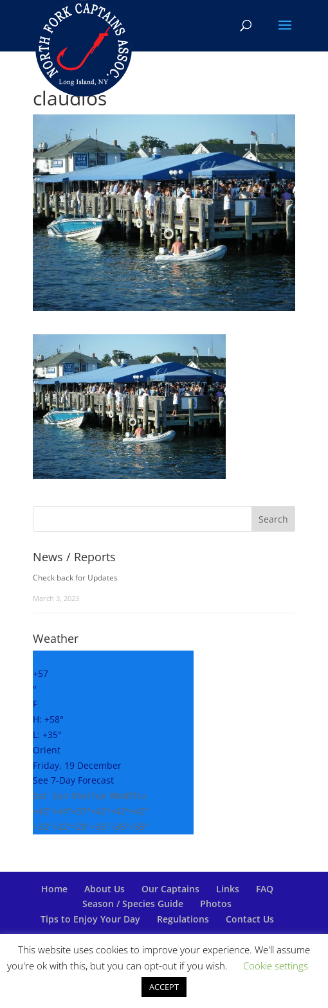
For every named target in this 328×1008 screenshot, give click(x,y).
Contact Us (250, 919)
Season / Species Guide (132, 903)
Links (227, 889)
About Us (104, 889)
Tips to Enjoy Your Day (90, 919)
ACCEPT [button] (164, 987)
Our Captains (170, 889)
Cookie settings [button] (275, 965)
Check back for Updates (75, 577)
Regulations (183, 919)
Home (54, 889)
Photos (216, 903)
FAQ (264, 889)
